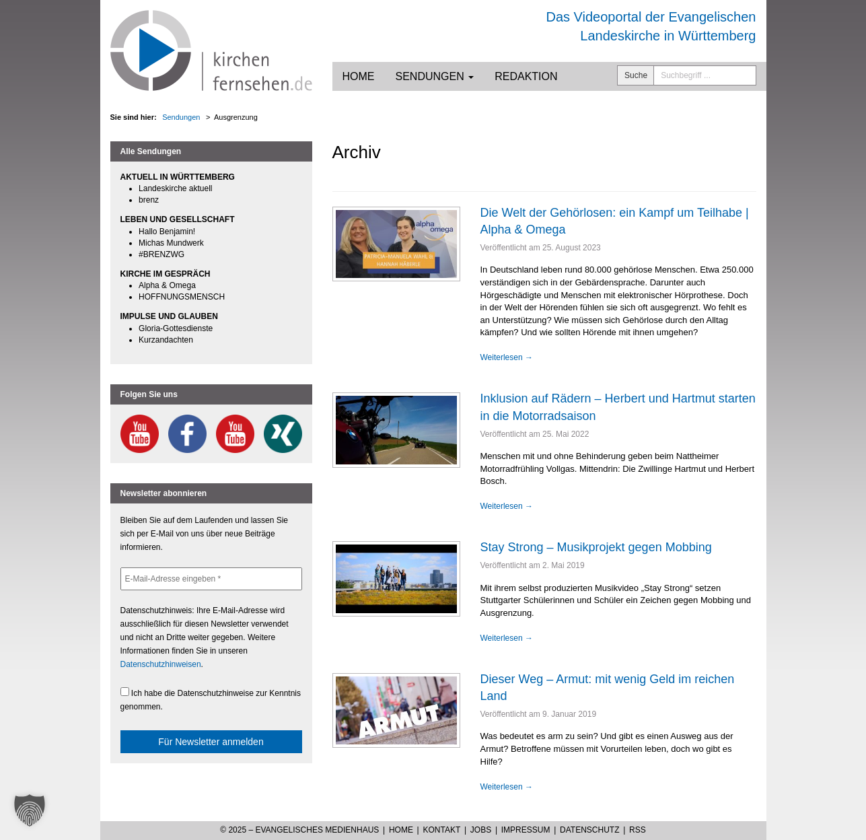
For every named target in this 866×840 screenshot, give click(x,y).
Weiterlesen (506, 357)
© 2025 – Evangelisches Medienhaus (299, 830)
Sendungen (435, 76)
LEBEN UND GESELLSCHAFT (177, 219)
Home (358, 76)
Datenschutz (589, 830)
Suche (635, 75)
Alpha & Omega (167, 285)
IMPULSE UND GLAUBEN (169, 316)
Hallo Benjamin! (167, 231)
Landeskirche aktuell (175, 188)
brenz (149, 200)
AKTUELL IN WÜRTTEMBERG (177, 177)
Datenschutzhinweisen (160, 664)
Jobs (480, 830)
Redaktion (526, 76)
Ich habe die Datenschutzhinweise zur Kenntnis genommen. (210, 699)
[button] (29, 810)
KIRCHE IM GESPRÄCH (165, 274)
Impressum (525, 830)
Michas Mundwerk (171, 243)
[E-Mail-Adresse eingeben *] (211, 578)
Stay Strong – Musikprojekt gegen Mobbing (596, 547)
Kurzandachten (166, 340)
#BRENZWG (161, 254)
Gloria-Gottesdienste (176, 328)
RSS (637, 830)
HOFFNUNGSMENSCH (182, 297)
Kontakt (441, 830)
